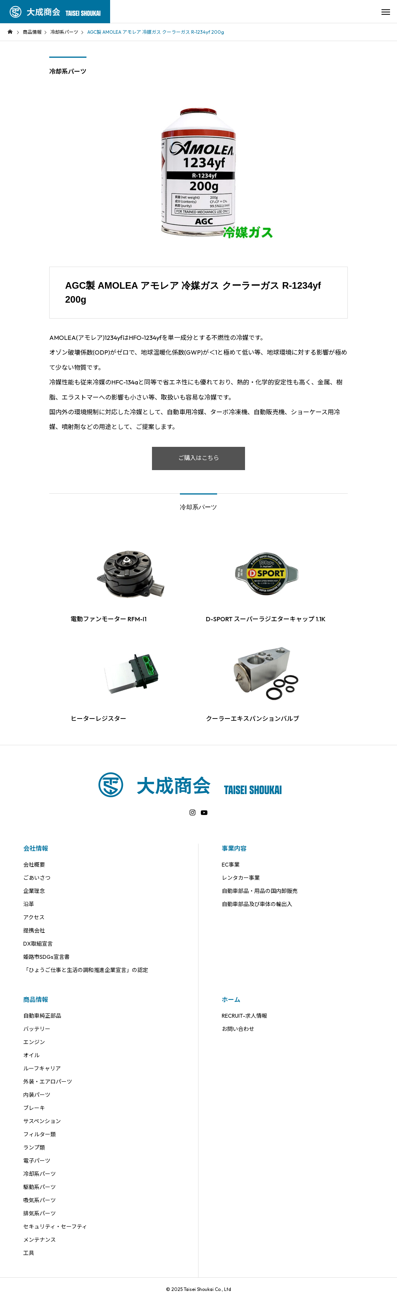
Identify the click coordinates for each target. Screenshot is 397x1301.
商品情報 (35, 999)
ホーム (231, 999)
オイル (31, 1055)
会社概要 (34, 864)
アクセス (34, 917)
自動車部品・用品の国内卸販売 (260, 890)
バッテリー (36, 1028)
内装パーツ (36, 1094)
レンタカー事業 (241, 877)
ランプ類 (34, 1147)
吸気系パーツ (39, 1200)
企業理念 (34, 890)
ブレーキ (34, 1108)
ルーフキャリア (42, 1068)
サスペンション (42, 1121)
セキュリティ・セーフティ (55, 1226)
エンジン (34, 1042)
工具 (28, 1252)
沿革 (28, 904)
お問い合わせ (238, 1028)
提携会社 (34, 930)
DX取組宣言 (38, 943)
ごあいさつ (36, 877)
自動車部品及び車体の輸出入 (257, 904)
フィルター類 (39, 1134)
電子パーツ (36, 1160)
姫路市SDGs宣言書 (46, 956)
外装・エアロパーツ (47, 1081)
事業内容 (234, 848)
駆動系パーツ (39, 1187)
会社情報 (35, 848)
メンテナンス (39, 1239)
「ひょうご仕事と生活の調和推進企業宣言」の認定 (85, 970)
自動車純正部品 (42, 1015)
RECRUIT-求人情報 (244, 1015)
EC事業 (231, 864)
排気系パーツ (39, 1213)
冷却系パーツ (67, 71)
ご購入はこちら (198, 458)
